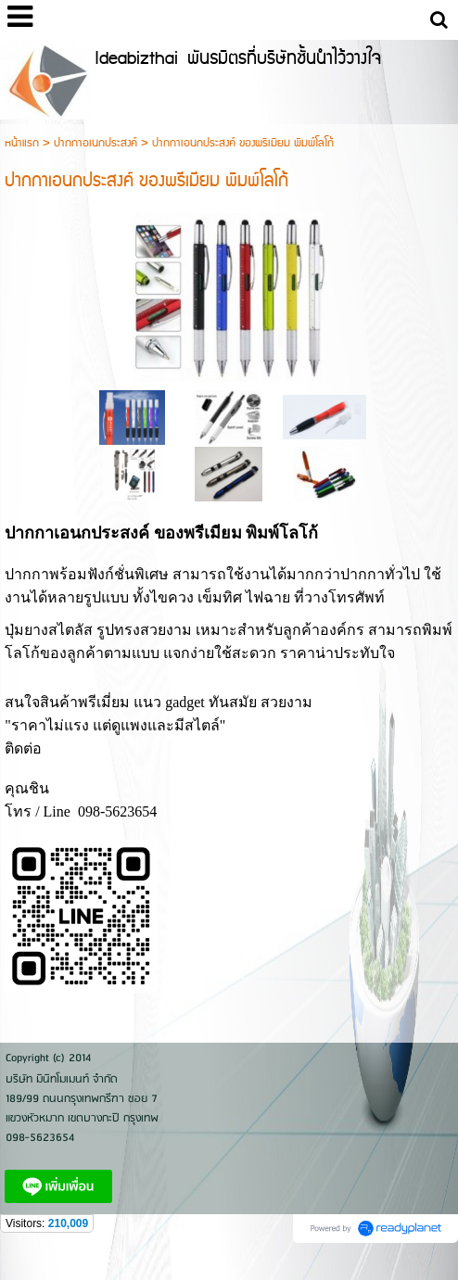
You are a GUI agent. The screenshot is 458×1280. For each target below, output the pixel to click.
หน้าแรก (22, 143)
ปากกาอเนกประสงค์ (95, 143)
